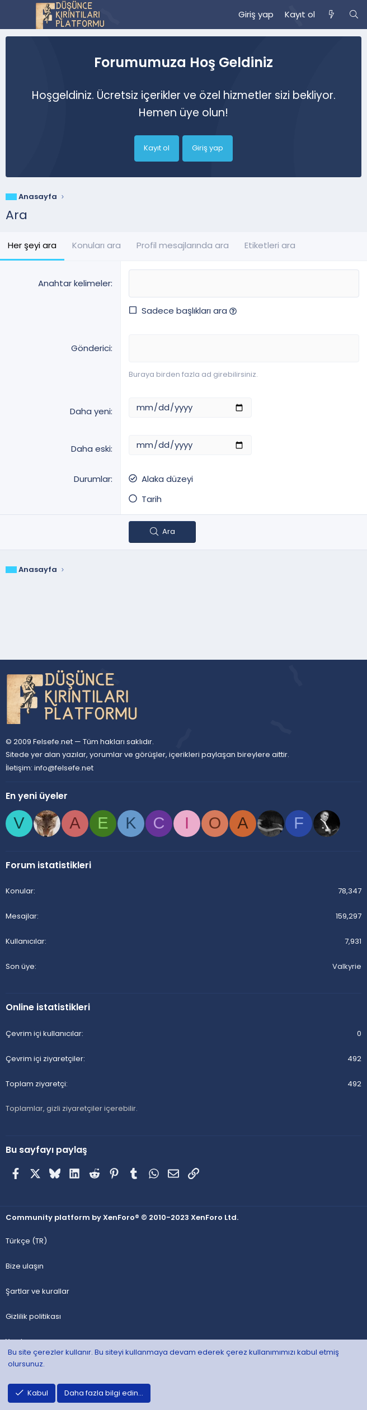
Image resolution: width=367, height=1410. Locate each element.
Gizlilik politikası (33, 1316)
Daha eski (91, 449)
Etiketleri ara (269, 245)
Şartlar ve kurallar (37, 1291)
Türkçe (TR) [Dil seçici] (26, 1241)
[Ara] (354, 14)
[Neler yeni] (331, 14)
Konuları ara (96, 245)
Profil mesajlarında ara (183, 245)
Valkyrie (346, 966)
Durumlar (92, 479)
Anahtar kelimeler (74, 283)
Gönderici (91, 348)
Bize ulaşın (25, 1266)
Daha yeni (90, 411)
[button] (233, 310)
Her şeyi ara (32, 245)
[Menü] (14, 14)
